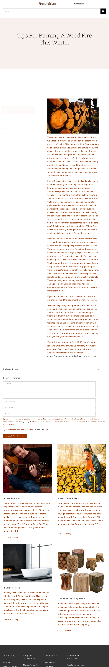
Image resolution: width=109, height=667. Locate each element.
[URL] (49, 414)
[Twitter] (6, 132)
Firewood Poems (12, 498)
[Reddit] (10, 132)
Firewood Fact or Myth (68, 498)
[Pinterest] (14, 132)
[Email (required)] (49, 407)
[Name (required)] (49, 401)
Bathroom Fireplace (13, 588)
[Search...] (51, 11)
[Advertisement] (54, 76)
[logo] (47, 3)
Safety (15, 109)
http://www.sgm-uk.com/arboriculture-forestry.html (73, 357)
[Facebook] (2, 132)
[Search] (103, 11)
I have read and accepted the (26, 430)
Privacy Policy (24, 422)
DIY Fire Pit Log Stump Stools (71, 599)
